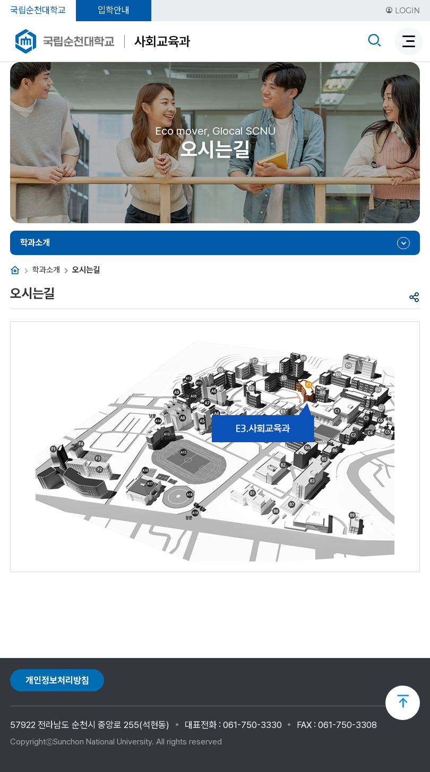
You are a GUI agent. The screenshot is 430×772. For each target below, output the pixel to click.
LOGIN (402, 10)
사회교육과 (162, 41)
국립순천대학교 (38, 10)
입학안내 (114, 10)
